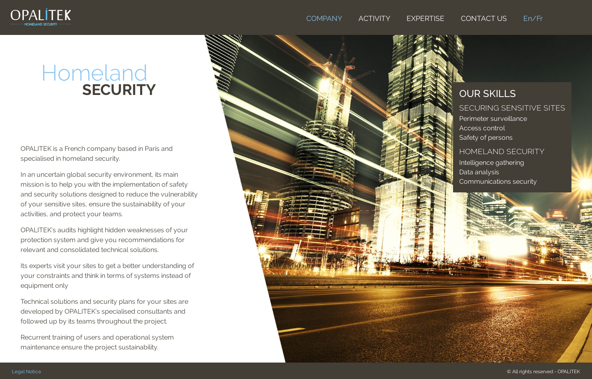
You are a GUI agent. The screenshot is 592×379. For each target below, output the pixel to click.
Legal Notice (26, 371)
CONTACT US (484, 18)
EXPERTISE (425, 18)
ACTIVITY (374, 18)
